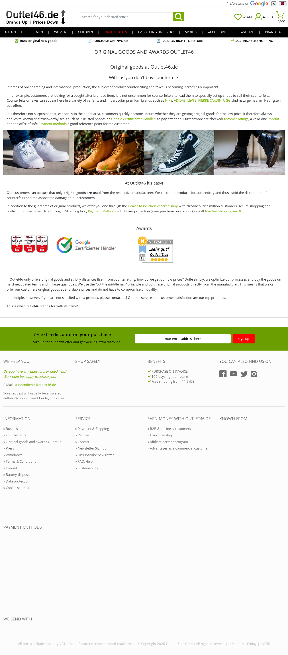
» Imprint (10, 468)
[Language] (282, 3)
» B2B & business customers (169, 428)
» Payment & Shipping (92, 428)
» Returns (82, 435)
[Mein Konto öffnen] (264, 17)
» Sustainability (86, 468)
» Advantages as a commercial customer (178, 448)
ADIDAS (180, 100)
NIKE (168, 100)
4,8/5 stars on (247, 3)
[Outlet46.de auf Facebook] (223, 373)
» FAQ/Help (84, 461)
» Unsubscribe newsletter (94, 455)
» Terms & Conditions (19, 461)
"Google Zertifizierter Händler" (133, 119)
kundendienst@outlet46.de (35, 384)
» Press (8, 448)
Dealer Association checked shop (153, 206)
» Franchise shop (160, 435)
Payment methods (53, 123)
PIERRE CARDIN (209, 100)
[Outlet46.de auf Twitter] (244, 373)
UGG (227, 100)
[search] (178, 16)
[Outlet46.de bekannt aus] (222, 467)
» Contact (82, 441)
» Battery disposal (17, 474)
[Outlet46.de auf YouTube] (233, 373)
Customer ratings (235, 119)
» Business (11, 428)
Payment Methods (102, 211)
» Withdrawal (13, 455)
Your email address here (182, 339)
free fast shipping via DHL (224, 211)
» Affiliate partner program (167, 441)
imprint (273, 119)
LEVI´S (191, 100)
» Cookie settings (16, 487)
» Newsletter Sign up (90, 448)
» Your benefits (14, 435)
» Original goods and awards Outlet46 (32, 441)
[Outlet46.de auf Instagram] (254, 373)
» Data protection (16, 481)
